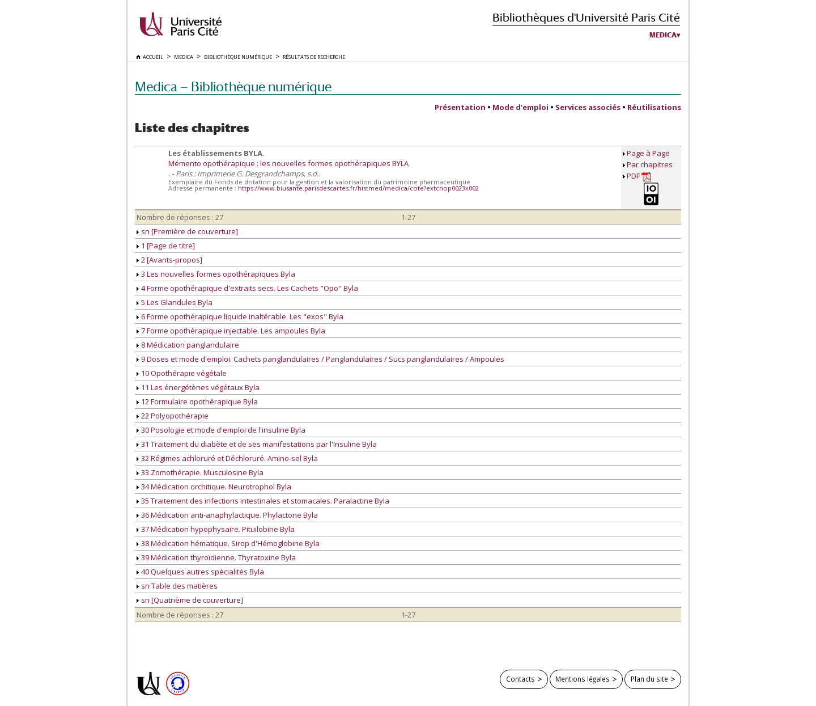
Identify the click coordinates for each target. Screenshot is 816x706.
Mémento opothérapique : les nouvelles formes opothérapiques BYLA (288, 163)
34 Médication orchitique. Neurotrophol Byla (214, 486)
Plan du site (649, 678)
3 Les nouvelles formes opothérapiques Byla (216, 274)
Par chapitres (650, 164)
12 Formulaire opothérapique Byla (197, 401)
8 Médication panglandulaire (188, 345)
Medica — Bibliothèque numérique (233, 86)
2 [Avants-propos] (169, 260)
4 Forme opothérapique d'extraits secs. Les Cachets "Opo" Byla (247, 288)
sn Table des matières (177, 586)
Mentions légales (582, 678)
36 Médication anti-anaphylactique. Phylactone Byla (227, 515)
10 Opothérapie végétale (182, 373)
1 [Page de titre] (166, 245)
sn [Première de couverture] (187, 231)
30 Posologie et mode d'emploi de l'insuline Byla (221, 430)
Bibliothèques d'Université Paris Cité (586, 17)
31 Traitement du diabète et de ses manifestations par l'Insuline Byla (257, 444)
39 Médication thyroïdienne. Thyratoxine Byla (216, 557)
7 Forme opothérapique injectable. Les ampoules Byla (231, 330)
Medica (663, 35)
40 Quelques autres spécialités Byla (200, 572)
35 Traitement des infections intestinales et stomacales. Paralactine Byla (263, 501)
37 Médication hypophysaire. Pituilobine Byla (216, 529)
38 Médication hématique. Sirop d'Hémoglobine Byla (228, 543)
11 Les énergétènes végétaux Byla (198, 387)
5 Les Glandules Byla (174, 302)
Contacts (520, 678)
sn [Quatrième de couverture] (190, 600)
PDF (639, 176)
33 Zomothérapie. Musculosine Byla (200, 472)
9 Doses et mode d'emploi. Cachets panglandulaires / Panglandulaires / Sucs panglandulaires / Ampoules (320, 359)
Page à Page (648, 153)
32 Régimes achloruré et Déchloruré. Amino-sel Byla (227, 458)
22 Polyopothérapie (173, 416)
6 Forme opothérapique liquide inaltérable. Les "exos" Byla (240, 316)
